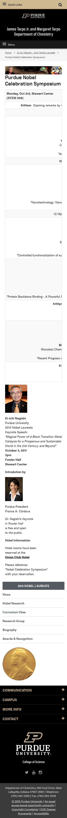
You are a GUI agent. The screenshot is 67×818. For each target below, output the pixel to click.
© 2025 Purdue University (27, 801)
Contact (33, 719)
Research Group (13, 621)
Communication (33, 690)
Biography (9, 630)
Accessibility (41, 813)
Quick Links (12, 4)
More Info (33, 709)
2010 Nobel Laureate (33, 586)
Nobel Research (13, 603)
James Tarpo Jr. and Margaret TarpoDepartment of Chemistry (33, 31)
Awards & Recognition (18, 638)
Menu (9, 44)
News (6, 594)
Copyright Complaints (25, 809)
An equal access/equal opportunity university (33, 803)
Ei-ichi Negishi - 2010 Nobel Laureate (36, 52)
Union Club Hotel (17, 557)
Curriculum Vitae (14, 612)
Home (8, 52)
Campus (33, 700)
